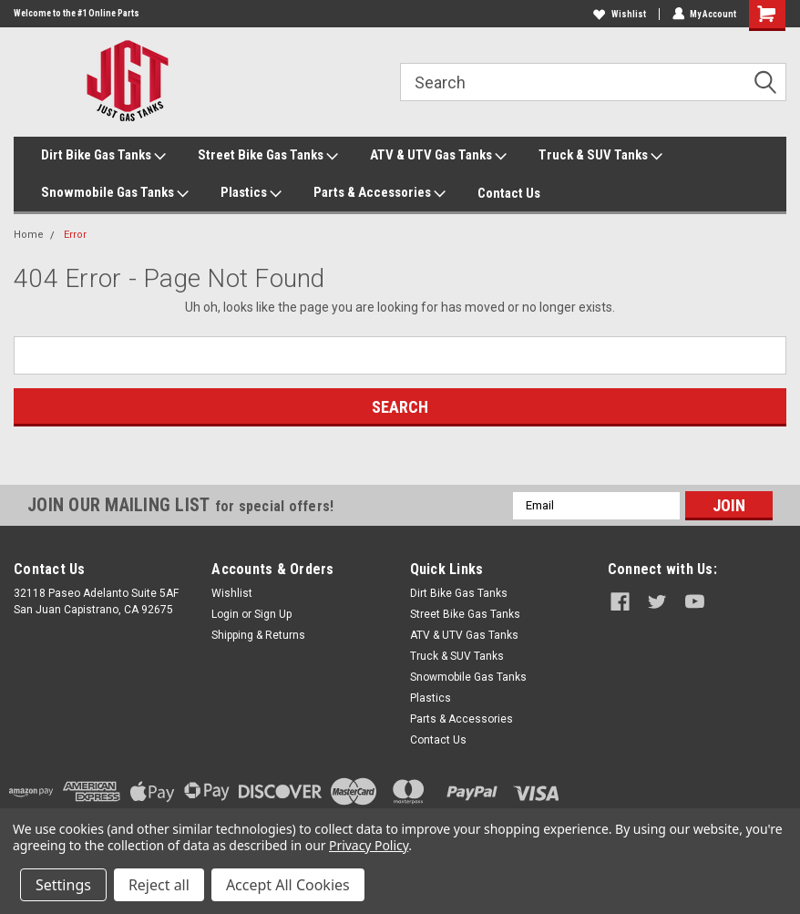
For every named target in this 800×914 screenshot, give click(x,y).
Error (75, 235)
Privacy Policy (368, 845)
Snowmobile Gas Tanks (115, 193)
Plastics (251, 193)
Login (225, 614)
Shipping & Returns (258, 635)
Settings (63, 885)
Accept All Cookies (288, 885)
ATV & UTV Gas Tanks (438, 156)
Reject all (159, 885)
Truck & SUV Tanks (600, 156)
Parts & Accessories (379, 193)
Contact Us (508, 193)
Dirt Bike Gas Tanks (103, 156)
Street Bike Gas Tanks (268, 156)
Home (29, 235)
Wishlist (618, 14)
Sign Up (273, 614)
